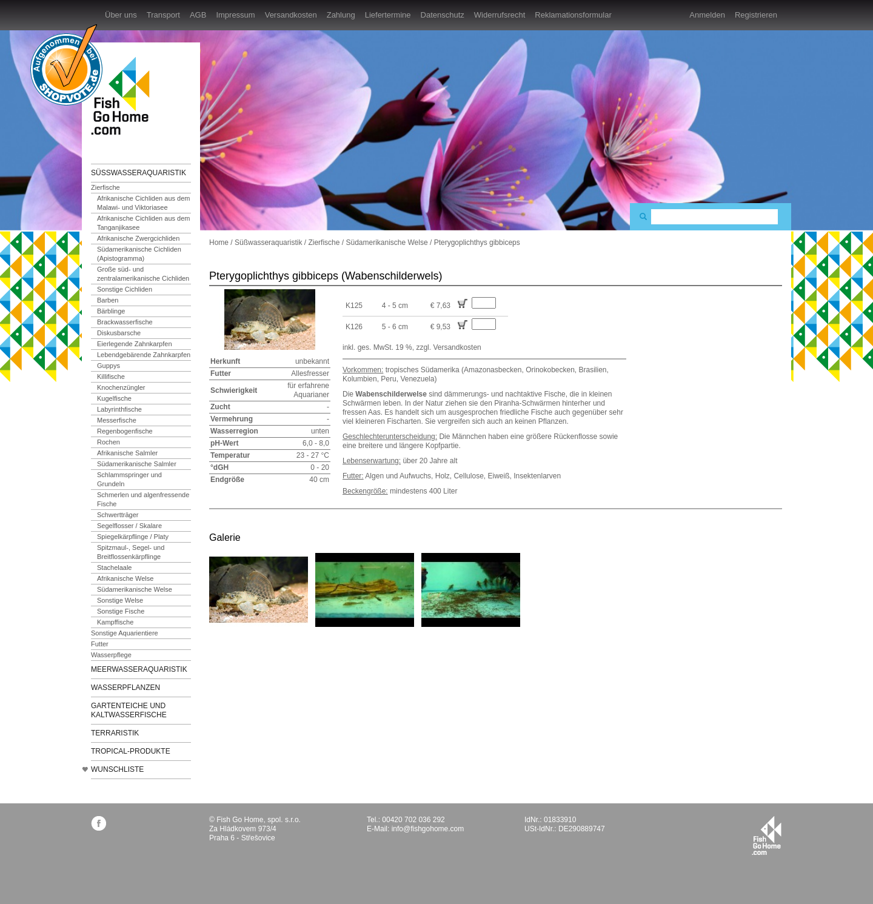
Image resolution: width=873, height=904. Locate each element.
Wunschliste (117, 769)
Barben (107, 300)
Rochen (108, 442)
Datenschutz (442, 14)
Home (219, 242)
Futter (100, 644)
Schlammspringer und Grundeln (129, 479)
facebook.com (98, 823)
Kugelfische (114, 398)
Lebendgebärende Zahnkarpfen (143, 354)
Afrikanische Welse (125, 578)
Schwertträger (117, 514)
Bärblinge (111, 311)
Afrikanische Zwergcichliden (138, 238)
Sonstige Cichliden (124, 289)
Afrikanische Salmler (127, 453)
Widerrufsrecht (500, 14)
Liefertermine (388, 14)
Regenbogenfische (125, 431)
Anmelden (707, 14)
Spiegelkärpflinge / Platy (133, 536)
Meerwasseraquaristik (139, 669)
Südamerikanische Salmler (136, 463)
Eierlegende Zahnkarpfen (134, 343)
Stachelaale (114, 567)
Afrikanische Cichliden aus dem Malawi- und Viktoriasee (143, 203)
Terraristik (115, 733)
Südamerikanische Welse (134, 589)
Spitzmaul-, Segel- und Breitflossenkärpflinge (130, 552)
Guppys (108, 365)
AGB (198, 14)
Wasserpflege (111, 654)
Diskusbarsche (119, 332)
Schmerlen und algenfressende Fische (143, 499)
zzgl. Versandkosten (448, 347)
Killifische (111, 376)
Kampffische (115, 622)
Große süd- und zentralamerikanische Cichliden (143, 274)
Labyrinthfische (119, 409)
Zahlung (341, 14)
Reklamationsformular (573, 14)
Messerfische (116, 420)
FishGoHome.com (124, 95)
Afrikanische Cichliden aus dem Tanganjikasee (143, 223)
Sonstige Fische (120, 611)
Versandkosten (291, 14)
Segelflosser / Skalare (129, 525)
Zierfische (105, 187)
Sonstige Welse (120, 600)
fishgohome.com (766, 835)
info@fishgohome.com (428, 829)
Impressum (235, 14)
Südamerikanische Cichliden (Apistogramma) (139, 254)
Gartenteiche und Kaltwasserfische (129, 710)
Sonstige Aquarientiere (124, 633)
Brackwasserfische (125, 322)
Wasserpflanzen (125, 687)
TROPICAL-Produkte (130, 751)
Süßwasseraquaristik (138, 173)
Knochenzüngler (121, 387)
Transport (163, 14)
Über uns (121, 14)
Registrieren (756, 14)
